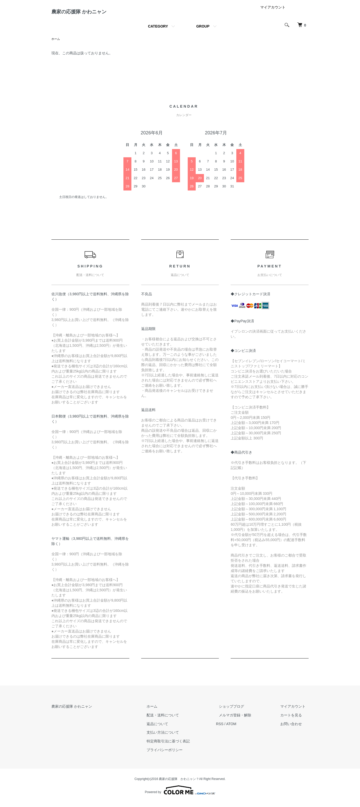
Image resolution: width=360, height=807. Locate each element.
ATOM (243, 728)
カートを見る (294, 720)
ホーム (56, 43)
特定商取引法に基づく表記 (183, 746)
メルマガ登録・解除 (244, 720)
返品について (172, 728)
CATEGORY (158, 30)
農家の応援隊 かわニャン (92, 14)
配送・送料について (177, 720)
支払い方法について (177, 737)
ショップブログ (240, 711)
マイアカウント (272, 11)
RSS (231, 728)
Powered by (180, 794)
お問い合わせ (294, 728)
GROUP (202, 30)
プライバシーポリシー (179, 754)
